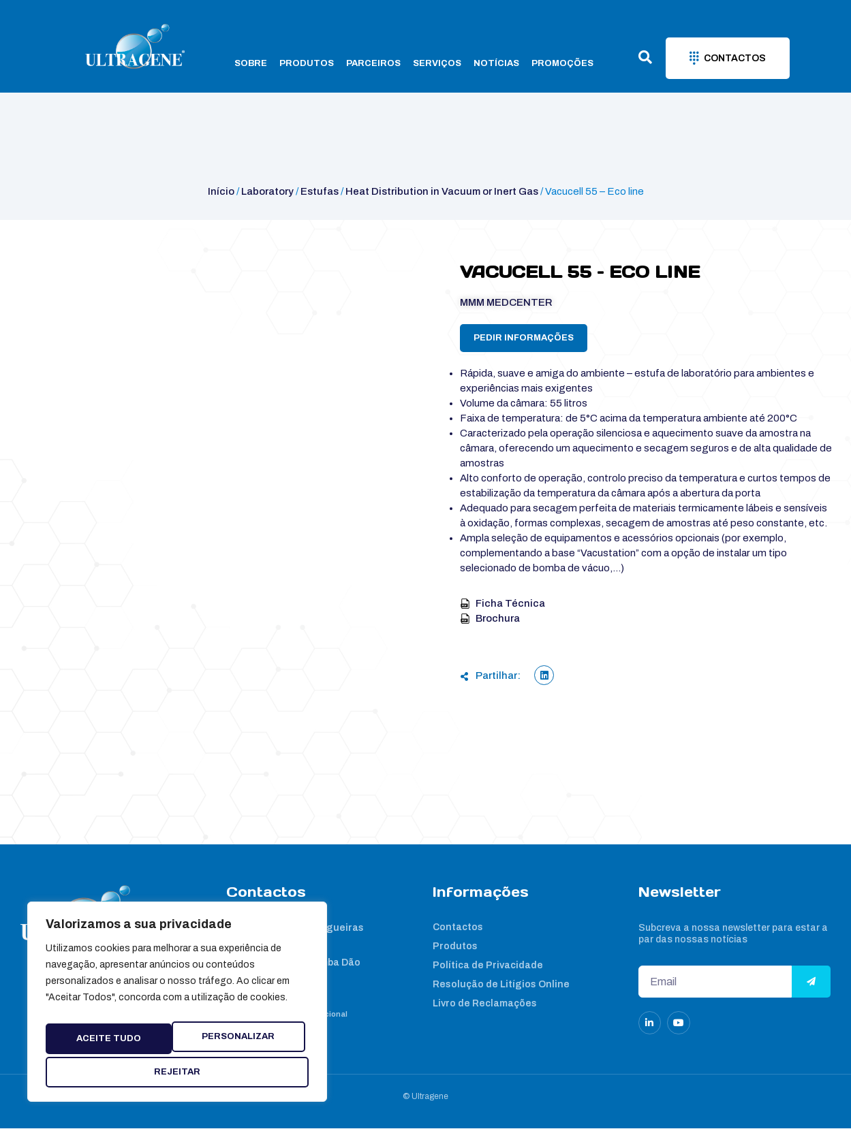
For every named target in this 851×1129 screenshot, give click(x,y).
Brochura (490, 618)
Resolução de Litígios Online (501, 985)
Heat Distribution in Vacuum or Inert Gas (441, 191)
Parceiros (373, 63)
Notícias (496, 63)
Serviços (437, 63)
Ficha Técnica (502, 603)
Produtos (306, 63)
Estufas (319, 191)
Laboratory (267, 191)
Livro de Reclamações (485, 1004)
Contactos (458, 928)
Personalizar (116, 1034)
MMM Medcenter (506, 302)
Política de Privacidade (488, 966)
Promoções (562, 63)
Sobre (250, 63)
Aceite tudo (177, 1072)
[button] (544, 675)
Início (221, 191)
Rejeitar (251, 1034)
